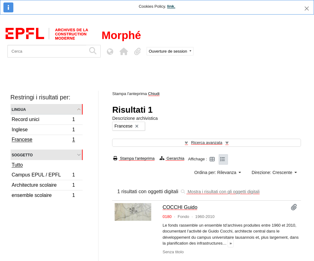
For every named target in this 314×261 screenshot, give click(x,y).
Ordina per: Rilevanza (215, 172)
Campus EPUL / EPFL (43, 175)
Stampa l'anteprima (133, 158)
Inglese (43, 130)
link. (171, 6)
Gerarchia (172, 158)
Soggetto (22, 155)
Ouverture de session (168, 51)
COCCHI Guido (179, 207)
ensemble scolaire (43, 196)
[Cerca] (46, 51)
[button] (123, 51)
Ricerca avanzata (206, 142)
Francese (43, 140)
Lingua (19, 109)
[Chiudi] (307, 8)
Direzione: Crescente (273, 172)
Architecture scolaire (43, 185)
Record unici (43, 120)
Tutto (17, 164)
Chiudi (154, 93)
